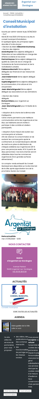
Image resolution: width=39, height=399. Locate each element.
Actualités (19, 13)
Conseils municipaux (10, 307)
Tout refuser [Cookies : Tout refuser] (25, 391)
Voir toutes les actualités (25, 311)
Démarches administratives (10, 4)
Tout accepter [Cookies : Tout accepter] (11, 391)
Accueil (5, 13)
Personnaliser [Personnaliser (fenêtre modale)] (10, 394)
